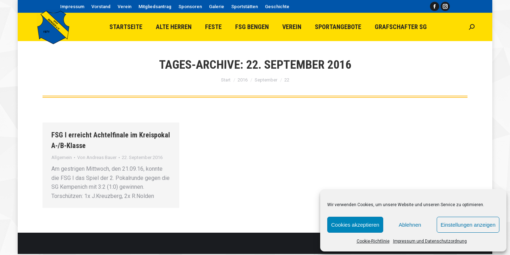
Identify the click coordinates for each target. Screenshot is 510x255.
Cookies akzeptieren (355, 225)
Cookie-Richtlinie (373, 241)
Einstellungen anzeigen (468, 225)
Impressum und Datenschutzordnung (430, 241)
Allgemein (61, 157)
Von (97, 157)
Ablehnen (410, 225)
